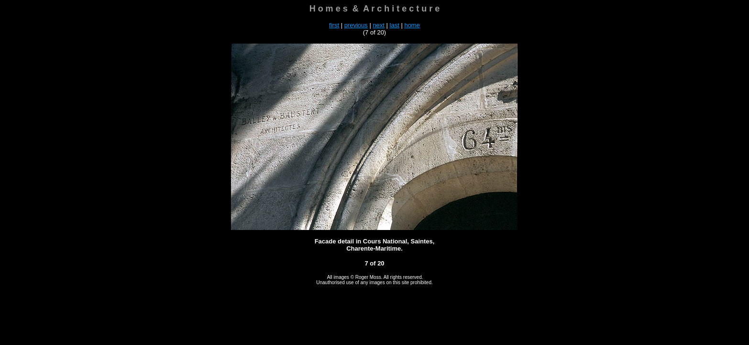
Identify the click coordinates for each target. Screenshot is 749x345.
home (412, 25)
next (379, 25)
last (394, 25)
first (334, 25)
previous (356, 25)
